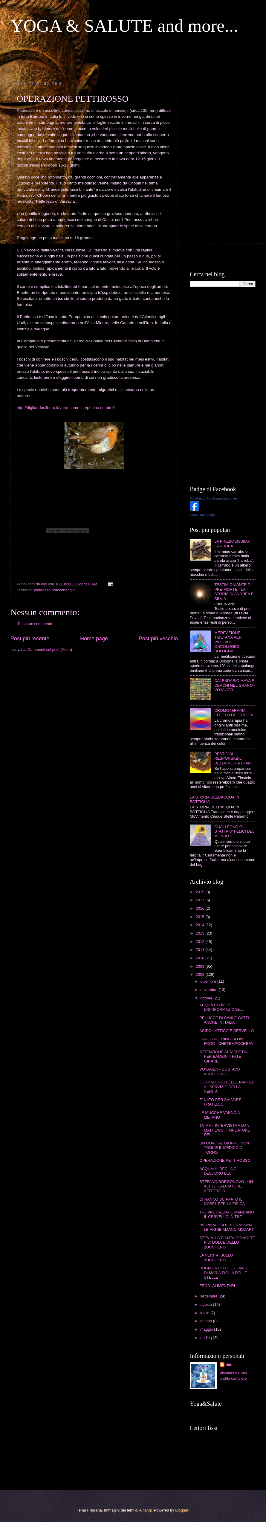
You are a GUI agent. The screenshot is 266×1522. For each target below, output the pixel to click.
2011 (200, 949)
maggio (207, 1329)
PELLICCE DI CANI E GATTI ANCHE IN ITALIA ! (224, 1020)
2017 (200, 900)
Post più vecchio (158, 639)
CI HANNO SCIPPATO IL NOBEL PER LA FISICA (222, 1201)
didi (229, 1365)
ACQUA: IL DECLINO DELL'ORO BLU (217, 1171)
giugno (206, 1321)
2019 (200, 892)
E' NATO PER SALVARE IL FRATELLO (222, 1101)
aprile (205, 1337)
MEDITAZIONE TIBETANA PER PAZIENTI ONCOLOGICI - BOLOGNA (227, 642)
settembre (209, 1296)
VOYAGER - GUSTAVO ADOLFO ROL (219, 1071)
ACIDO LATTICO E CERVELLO (226, 1030)
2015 (200, 917)
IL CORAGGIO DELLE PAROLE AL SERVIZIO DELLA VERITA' (226, 1087)
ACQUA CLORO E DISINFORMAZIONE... (221, 1007)
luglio (205, 1313)
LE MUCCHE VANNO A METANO (219, 1114)
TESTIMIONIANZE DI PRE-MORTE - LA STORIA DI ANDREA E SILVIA (233, 591)
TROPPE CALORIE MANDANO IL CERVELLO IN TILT (226, 1214)
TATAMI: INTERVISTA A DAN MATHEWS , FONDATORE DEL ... (224, 1130)
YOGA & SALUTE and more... (124, 26)
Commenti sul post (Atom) (49, 649)
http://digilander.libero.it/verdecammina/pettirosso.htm (64, 407)
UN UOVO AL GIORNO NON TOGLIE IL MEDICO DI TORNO (224, 1148)
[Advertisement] (119, 57)
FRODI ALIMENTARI (217, 1285)
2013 (200, 933)
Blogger (181, 1510)
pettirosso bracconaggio (54, 590)
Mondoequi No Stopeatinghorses (214, 498)
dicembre (208, 981)
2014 (200, 925)
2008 (200, 974)
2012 (200, 941)
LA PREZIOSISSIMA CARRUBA (232, 543)
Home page (94, 639)
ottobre (206, 998)
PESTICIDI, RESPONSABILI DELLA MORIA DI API (233, 758)
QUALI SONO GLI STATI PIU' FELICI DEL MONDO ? (234, 831)
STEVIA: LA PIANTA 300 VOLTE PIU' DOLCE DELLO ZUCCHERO (227, 1242)
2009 (200, 966)
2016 (200, 908)
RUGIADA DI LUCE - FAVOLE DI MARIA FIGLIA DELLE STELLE (225, 1273)
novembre (209, 989)
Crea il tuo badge (202, 515)
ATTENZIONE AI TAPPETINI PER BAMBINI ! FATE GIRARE (224, 1056)
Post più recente (29, 639)
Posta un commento (35, 624)
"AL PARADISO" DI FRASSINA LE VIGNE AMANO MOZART (226, 1227)
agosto (206, 1304)
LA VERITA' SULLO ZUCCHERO (216, 1257)
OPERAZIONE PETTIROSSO (224, 1160)
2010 (200, 958)
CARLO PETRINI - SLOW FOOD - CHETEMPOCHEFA (226, 1041)
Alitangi (145, 1510)
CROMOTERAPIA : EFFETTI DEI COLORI (233, 712)
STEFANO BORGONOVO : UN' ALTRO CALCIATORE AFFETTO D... (226, 1186)
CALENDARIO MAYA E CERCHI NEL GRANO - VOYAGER (234, 685)
